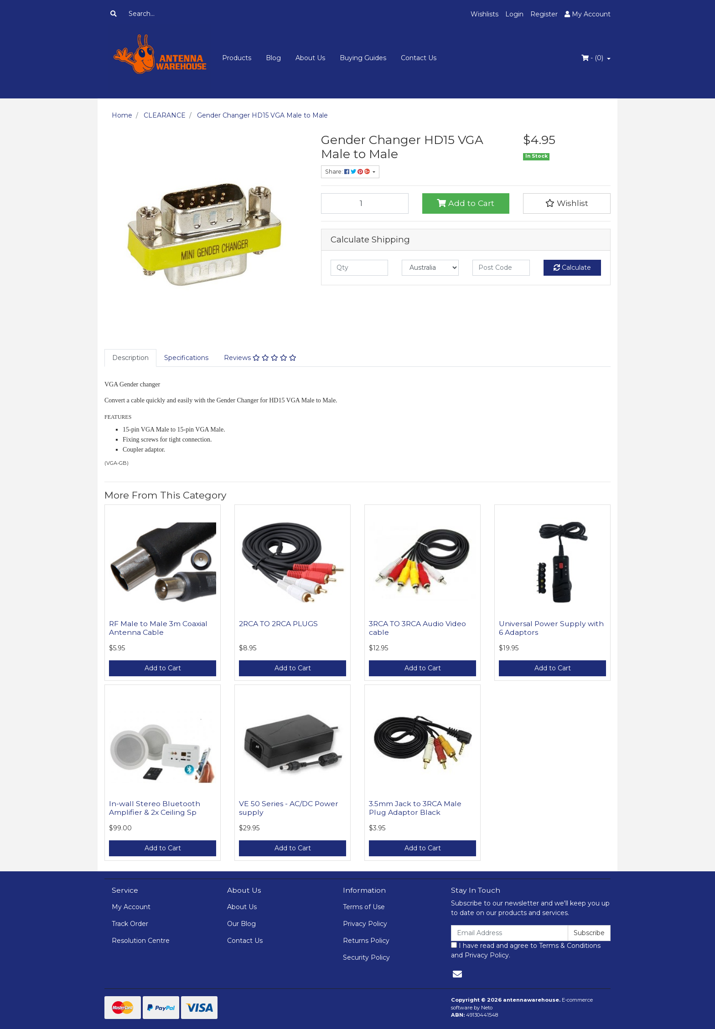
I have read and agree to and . (526, 950)
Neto (486, 1007)
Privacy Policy (365, 924)
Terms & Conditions (570, 946)
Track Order (130, 924)
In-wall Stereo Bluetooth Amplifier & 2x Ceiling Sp (154, 808)
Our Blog (241, 924)
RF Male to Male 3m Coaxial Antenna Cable (158, 628)
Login (514, 14)
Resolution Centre (141, 940)
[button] (567, 203)
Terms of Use (364, 907)
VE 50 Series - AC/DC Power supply (288, 808)
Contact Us (418, 58)
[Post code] (501, 268)
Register (544, 14)
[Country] (430, 268)
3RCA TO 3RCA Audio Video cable (417, 628)
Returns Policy (366, 940)
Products (236, 58)
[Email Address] (509, 933)
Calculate (572, 267)
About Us (310, 58)
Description (130, 358)
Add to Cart (465, 203)
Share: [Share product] (348, 171)
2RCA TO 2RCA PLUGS (278, 623)
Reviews (260, 358)
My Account (131, 907)
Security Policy (366, 957)
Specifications (186, 358)
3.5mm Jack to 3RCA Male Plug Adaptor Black (415, 808)
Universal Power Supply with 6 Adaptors (551, 628)
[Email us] (457, 974)
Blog (273, 58)
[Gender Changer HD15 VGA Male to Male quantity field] (365, 203)
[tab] (130, 358)
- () (593, 58)
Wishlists (484, 14)
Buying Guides (363, 58)
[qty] (359, 268)
